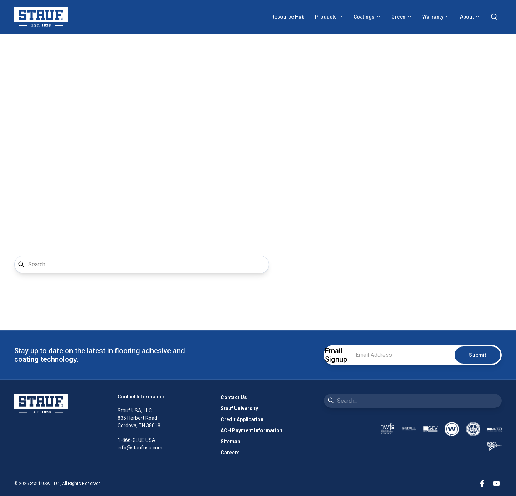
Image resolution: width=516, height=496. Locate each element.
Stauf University (239, 408)
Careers (230, 452)
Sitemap (230, 441)
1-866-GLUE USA (136, 440)
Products (329, 17)
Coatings (367, 17)
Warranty (435, 17)
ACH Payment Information (251, 430)
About (470, 17)
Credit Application (242, 419)
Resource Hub (287, 17)
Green (401, 17)
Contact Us (234, 397)
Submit (477, 355)
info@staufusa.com (140, 447)
